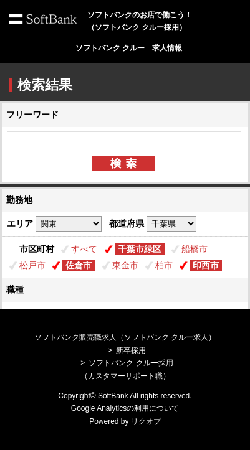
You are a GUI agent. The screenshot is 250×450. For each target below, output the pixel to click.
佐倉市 (78, 265)
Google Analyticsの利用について (125, 408)
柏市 (164, 265)
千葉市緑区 (139, 249)
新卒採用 (131, 350)
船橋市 (194, 249)
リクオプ (146, 421)
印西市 (206, 265)
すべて (84, 249)
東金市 (125, 265)
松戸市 (32, 265)
